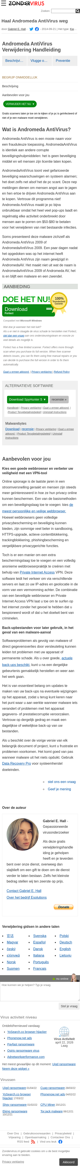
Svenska (39, 936)
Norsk (11, 962)
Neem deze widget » (15, 1068)
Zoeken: (45, 10)
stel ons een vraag (62, 782)
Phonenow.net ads (19, 1038)
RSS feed (26, 1141)
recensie (28, 429)
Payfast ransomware (21, 1044)
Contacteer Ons (60, 1137)
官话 (10, 936)
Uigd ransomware (64, 1064)
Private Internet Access (37, 572)
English (65, 949)
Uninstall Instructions (55, 412)
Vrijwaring (15, 1137)
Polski (64, 936)
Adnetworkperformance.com (26, 1057)
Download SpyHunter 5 (25, 399)
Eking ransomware (15, 1111)
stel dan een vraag (13, 335)
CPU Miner (48, 1104)
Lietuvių (65, 955)
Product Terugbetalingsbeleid (24, 412)
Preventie (63, 60)
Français (39, 968)
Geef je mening (59, 789)
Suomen (13, 968)
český (11, 949)
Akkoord (68, 1162)
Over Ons (13, 1133)
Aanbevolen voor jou (15, 95)
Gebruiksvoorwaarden (37, 1133)
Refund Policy (62, 371)
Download (12, 429)
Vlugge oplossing (41, 60)
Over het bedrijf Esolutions (27, 897)
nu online (62, 978)
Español (39, 942)
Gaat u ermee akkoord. (16, 371)
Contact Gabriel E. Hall (24, 891)
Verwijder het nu (19, 104)
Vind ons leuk (51, 1141)
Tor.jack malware (52, 1111)
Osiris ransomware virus (23, 1050)
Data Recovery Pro (16, 763)
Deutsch (66, 942)
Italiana (38, 955)
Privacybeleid (63, 1133)
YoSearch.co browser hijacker (27, 1032)
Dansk (38, 949)
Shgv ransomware (15, 1104)
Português (41, 962)
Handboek (13, 407)
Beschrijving (14, 60)
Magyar (12, 942)
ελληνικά (13, 955)
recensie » (59, 399)
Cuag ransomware (53, 1088)
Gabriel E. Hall (17, 29)
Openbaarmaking (35, 1137)
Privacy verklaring (13, 1161)
